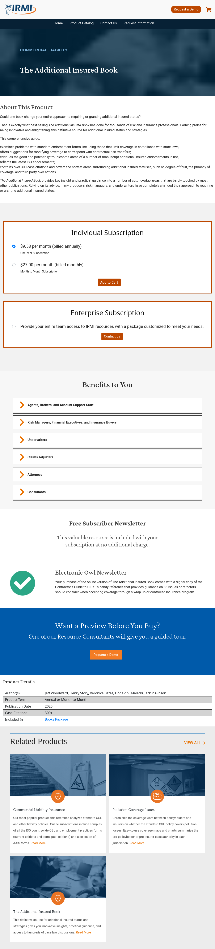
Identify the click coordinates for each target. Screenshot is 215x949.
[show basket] (209, 9)
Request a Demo (186, 9)
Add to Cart (109, 282)
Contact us (112, 336)
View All (194, 742)
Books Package (56, 719)
